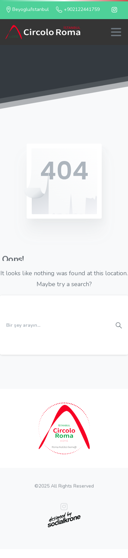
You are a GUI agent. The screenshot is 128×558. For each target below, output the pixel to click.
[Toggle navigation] (116, 32)
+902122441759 (78, 9)
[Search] (55, 325)
